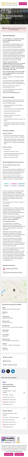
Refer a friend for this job (10, 364)
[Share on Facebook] (3, 371)
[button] (14, 290)
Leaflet (14, 302)
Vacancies (4, 12)
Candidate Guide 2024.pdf (11, 268)
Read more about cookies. (16, 451)
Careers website (23, 3)
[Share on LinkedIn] (13, 371)
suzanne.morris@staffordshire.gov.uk (11, 92)
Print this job (7, 361)
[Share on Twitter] (8, 371)
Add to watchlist (7, 357)
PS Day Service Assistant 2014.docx (13, 272)
